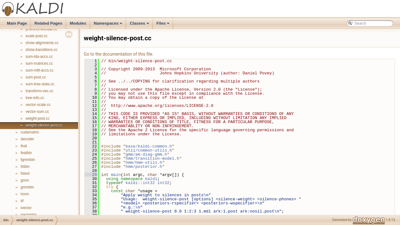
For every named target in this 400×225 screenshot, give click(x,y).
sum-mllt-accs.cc (39, 70)
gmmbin (27, 187)
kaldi (151, 179)
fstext (25, 173)
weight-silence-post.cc (44, 125)
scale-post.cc (37, 36)
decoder (27, 139)
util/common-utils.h (149, 150)
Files (164, 25)
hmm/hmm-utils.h (144, 162)
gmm (25, 180)
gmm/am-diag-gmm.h (146, 154)
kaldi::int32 (140, 183)
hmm (25, 194)
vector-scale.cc (38, 104)
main (116, 175)
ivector (26, 208)
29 (91, 175)
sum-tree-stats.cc (40, 84)
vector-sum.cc (37, 111)
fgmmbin (28, 160)
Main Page (17, 23)
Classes (140, 25)
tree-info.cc (35, 98)
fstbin (25, 166)
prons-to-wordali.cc (41, 29)
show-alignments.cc (42, 43)
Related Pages (48, 23)
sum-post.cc (36, 77)
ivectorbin (29, 214)
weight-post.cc (38, 118)
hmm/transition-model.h (152, 158)
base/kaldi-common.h (149, 146)
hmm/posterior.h (144, 166)
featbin (26, 153)
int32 (163, 183)
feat (24, 146)
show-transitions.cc (42, 50)
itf (22, 201)
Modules (78, 23)
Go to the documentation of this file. (118, 54)
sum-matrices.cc (39, 63)
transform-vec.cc (39, 91)
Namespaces (108, 25)
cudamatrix (30, 132)
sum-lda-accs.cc (39, 56)
